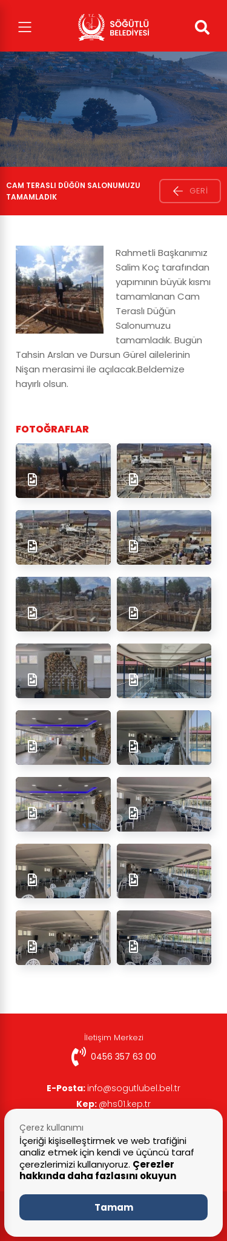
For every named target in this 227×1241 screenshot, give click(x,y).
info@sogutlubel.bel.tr (113, 1088)
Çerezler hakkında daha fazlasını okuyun (97, 1170)
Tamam (113, 1207)
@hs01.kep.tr (113, 1104)
